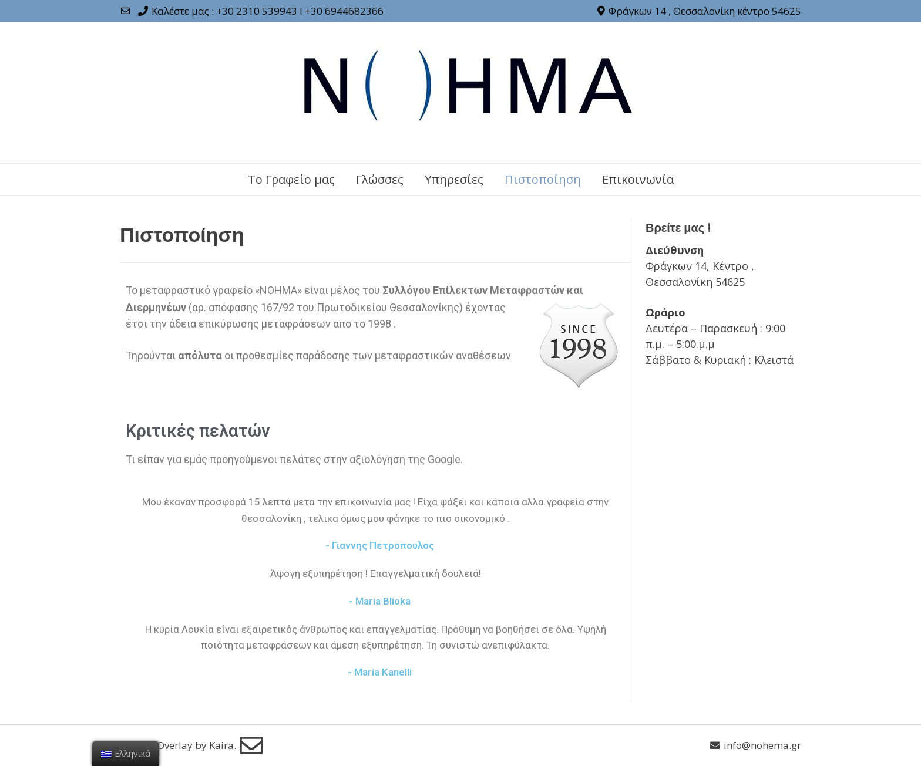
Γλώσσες (380, 179)
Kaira (221, 745)
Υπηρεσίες (454, 179)
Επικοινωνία (638, 179)
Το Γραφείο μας (291, 179)
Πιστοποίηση (543, 179)
